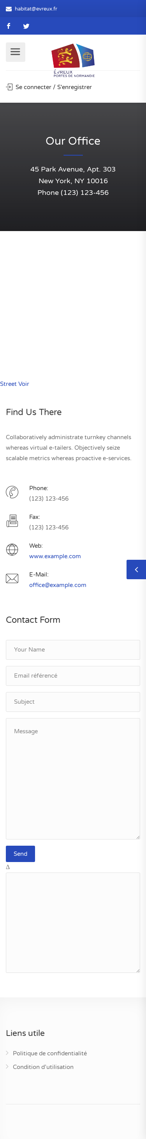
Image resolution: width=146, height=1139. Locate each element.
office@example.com (57, 585)
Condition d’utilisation (43, 1067)
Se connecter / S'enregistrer (49, 87)
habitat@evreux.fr (36, 9)
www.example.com (55, 556)
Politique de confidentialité (50, 1053)
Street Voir (14, 383)
